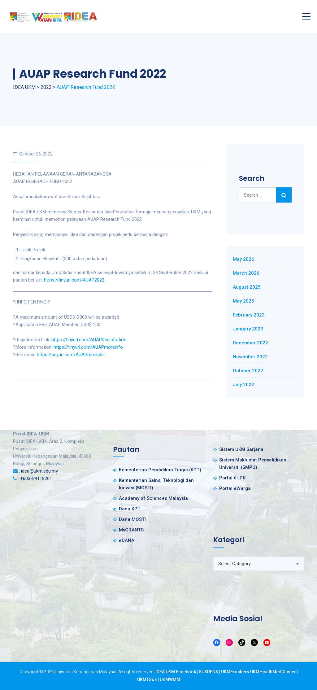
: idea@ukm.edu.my (38, 471)
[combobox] (258, 564)
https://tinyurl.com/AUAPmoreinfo (88, 347)
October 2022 (248, 370)
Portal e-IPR (232, 478)
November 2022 (250, 357)
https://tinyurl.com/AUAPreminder (71, 354)
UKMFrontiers (235, 671)
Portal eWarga (235, 488)
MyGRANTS (131, 530)
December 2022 (250, 343)
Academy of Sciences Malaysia (153, 498)
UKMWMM (170, 679)
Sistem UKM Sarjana (241, 449)
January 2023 (248, 329)
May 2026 (243, 259)
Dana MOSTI (132, 519)
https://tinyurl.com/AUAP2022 (74, 280)
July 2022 (243, 384)
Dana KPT (129, 509)
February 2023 (249, 315)
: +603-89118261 (35, 478)
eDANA (126, 540)
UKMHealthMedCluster (273, 671)
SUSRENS (208, 671)
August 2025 (247, 287)
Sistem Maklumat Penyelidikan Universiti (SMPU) (252, 463)
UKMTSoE (147, 679)
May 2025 (243, 301)
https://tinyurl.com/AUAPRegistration (88, 340)
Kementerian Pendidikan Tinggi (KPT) (160, 470)
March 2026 (246, 273)
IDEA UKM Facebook (175, 671)
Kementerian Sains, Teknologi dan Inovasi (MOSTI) (156, 484)
